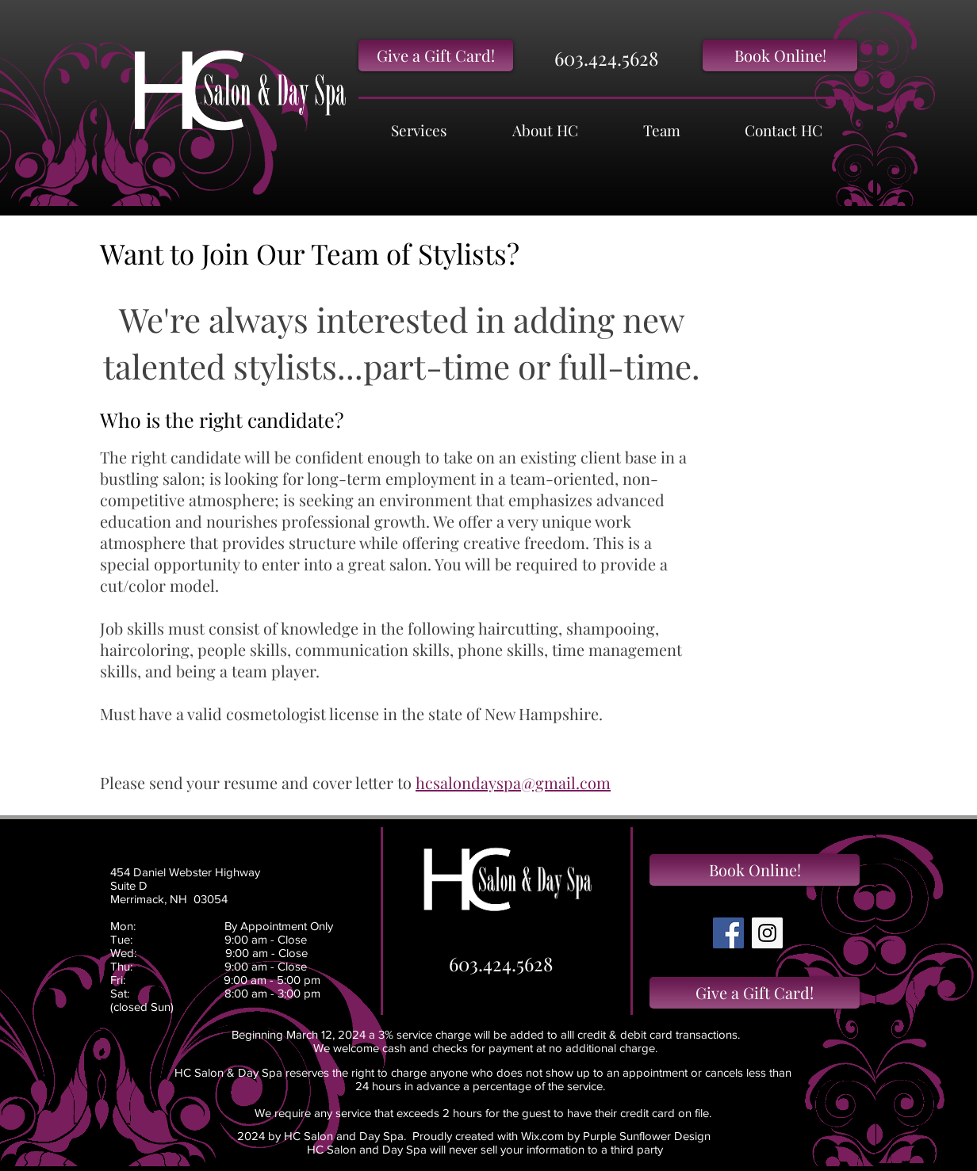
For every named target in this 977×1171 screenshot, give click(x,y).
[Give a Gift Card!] (435, 55)
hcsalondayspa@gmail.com (513, 782)
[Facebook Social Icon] (728, 932)
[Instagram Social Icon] (767, 932)
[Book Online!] (780, 55)
